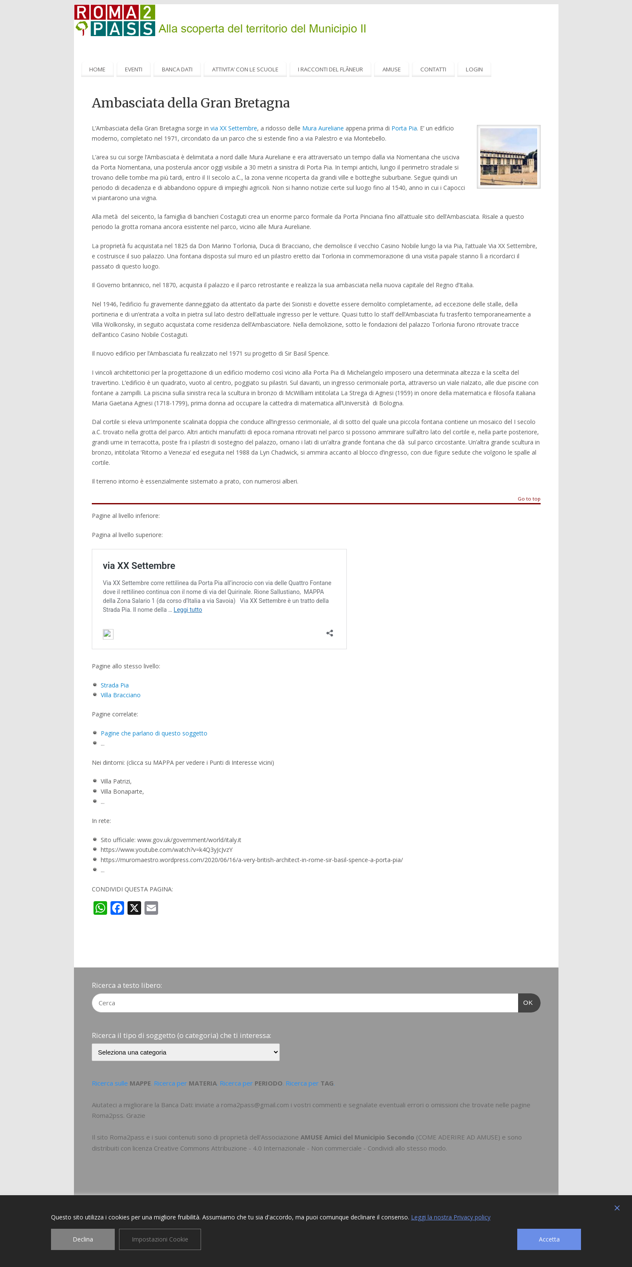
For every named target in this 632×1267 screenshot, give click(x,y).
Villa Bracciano (121, 695)
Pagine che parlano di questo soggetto (154, 733)
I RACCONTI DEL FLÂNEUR (330, 69)
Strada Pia (115, 685)
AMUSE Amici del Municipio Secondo (357, 1137)
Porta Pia (404, 128)
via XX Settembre (233, 128)
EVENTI (133, 69)
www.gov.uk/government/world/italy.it (188, 840)
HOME (97, 69)
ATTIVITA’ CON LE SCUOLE (245, 69)
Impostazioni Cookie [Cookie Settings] (160, 1239)
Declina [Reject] (83, 1239)
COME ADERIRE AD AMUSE (458, 1137)
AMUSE (392, 69)
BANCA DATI (177, 69)
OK (525, 1001)
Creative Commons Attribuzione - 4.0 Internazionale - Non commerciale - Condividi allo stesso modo (300, 1148)
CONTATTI (433, 69)
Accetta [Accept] (549, 1239)
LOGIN (474, 69)
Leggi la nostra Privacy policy (450, 1217)
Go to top (529, 499)
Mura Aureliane (323, 128)
